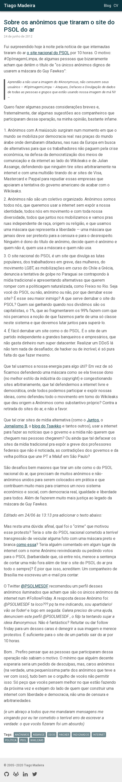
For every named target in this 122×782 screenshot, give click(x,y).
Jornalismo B (15, 426)
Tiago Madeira (19, 5)
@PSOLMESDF (34, 586)
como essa (26, 544)
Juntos (93, 420)
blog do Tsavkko (46, 426)
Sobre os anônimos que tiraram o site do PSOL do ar (60, 26)
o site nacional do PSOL (48, 52)
